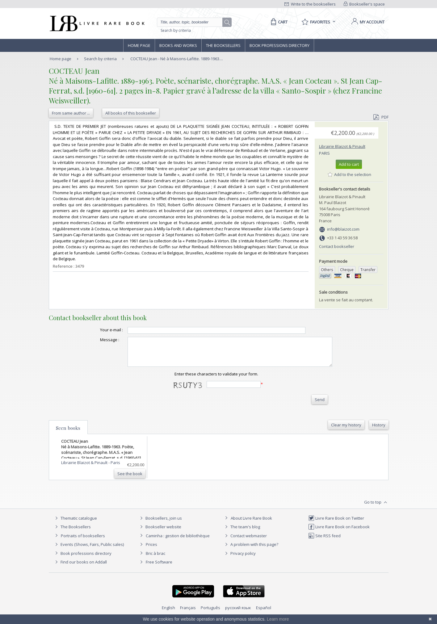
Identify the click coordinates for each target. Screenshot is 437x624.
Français (188, 613)
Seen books (68, 433)
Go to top (376, 508)
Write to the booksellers (310, 4)
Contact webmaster (245, 541)
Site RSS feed (324, 541)
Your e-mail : (99, 330)
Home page (139, 45)
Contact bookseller (336, 246)
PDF (381, 117)
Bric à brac (155, 559)
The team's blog (241, 532)
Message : (97, 339)
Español (263, 613)
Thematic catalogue (75, 524)
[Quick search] (192, 22)
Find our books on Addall (80, 567)
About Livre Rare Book (251, 523)
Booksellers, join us (160, 524)
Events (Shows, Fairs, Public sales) (88, 550)
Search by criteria (176, 30)
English (168, 613)
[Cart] (278, 22)
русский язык (238, 613)
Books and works (178, 45)
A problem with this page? (250, 550)
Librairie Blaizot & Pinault (342, 146)
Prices (151, 550)
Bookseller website (159, 532)
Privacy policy (239, 559)
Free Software (159, 567)
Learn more (278, 619)
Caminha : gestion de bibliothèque (178, 541)
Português (210, 613)
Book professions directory (279, 45)
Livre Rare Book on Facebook (339, 532)
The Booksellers (223, 45)
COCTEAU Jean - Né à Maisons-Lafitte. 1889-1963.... (176, 58)
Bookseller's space (364, 4)
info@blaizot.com (343, 229)
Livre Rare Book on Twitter (336, 524)
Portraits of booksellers (83, 541)
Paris (324, 153)
